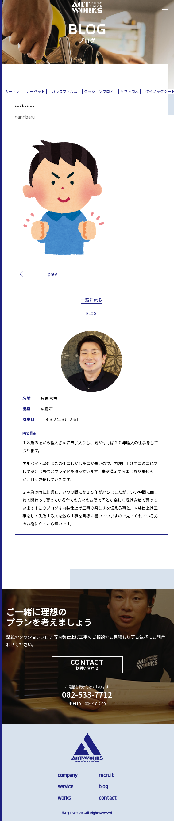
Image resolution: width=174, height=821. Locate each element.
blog (103, 786)
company (67, 775)
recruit (106, 775)
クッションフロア (99, 91)
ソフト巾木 (129, 91)
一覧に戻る (91, 300)
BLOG (91, 313)
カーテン (12, 91)
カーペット (35, 91)
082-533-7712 (87, 694)
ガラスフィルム (64, 91)
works (64, 798)
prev (52, 274)
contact (108, 798)
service (65, 786)
